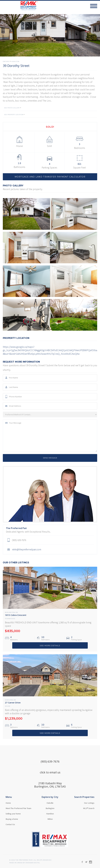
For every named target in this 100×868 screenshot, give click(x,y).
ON (16, 612)
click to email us (50, 772)
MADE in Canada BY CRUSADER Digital (24, 862)
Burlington (10, 612)
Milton (50, 819)
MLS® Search (88, 808)
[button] (95, 6)
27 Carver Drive (13, 702)
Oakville (50, 803)
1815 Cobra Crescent (15, 615)
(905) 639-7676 (50, 761)
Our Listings (89, 803)
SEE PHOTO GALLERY (12, 108)
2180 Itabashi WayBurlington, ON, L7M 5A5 (50, 785)
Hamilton (15, 61)
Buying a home (12, 819)
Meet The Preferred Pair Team (18, 808)
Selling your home (13, 813)
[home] (18, 5)
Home (8, 803)
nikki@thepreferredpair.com (26, 549)
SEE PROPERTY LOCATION (13, 114)
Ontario (6, 61)
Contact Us (10, 824)
